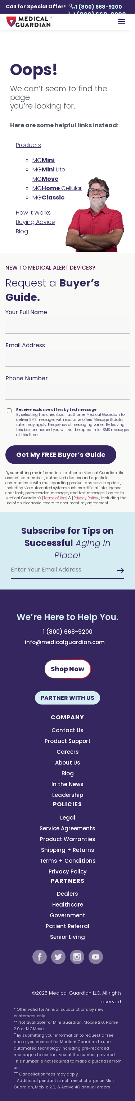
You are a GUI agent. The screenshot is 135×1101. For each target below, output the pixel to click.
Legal (67, 818)
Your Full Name (26, 312)
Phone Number (26, 378)
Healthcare (67, 905)
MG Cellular (57, 188)
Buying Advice (35, 222)
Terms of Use (55, 498)
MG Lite (48, 169)
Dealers (67, 894)
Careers (68, 752)
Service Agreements (67, 829)
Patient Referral (67, 927)
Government (67, 916)
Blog (22, 231)
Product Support (68, 742)
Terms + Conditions (68, 861)
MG (43, 160)
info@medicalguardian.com (65, 642)
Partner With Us (67, 698)
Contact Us (67, 731)
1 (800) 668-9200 (95, 6)
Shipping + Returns (67, 851)
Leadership (67, 796)
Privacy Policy (85, 498)
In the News (67, 785)
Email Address (25, 345)
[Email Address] (67, 570)
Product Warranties (67, 840)
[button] (60, 454)
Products (28, 145)
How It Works (33, 212)
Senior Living (67, 938)
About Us (67, 763)
